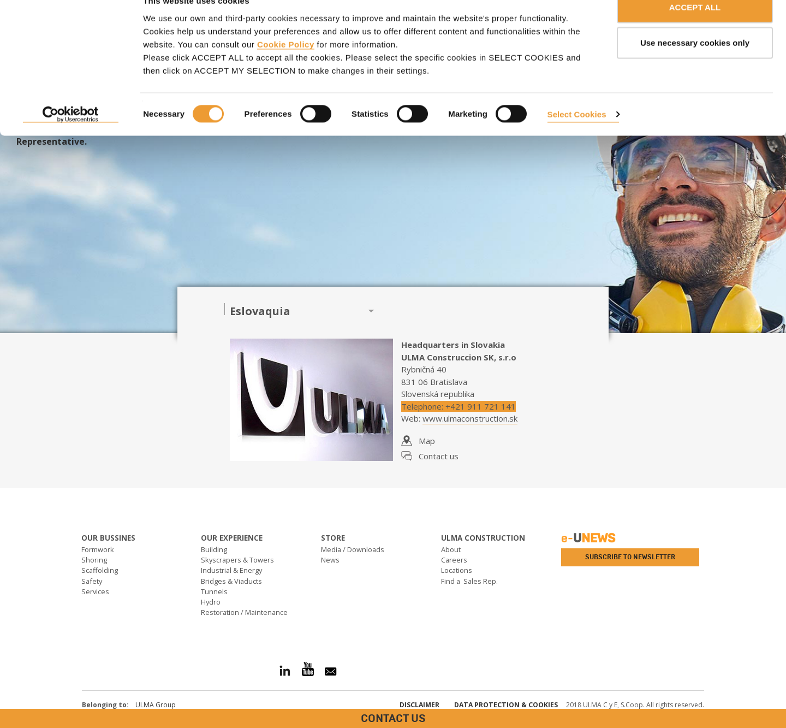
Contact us (438, 456)
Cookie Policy (285, 65)
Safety (91, 581)
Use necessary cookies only (694, 64)
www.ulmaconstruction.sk (469, 418)
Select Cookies (576, 135)
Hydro (211, 602)
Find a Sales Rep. (469, 581)
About (451, 549)
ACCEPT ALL (694, 28)
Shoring (94, 560)
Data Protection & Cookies (506, 704)
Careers (454, 560)
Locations (456, 570)
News (330, 560)
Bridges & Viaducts (231, 581)
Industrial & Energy (231, 570)
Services (95, 591)
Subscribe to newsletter (630, 557)
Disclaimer (419, 704)
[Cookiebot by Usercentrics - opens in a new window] (70, 136)
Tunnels (214, 591)
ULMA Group (155, 704)
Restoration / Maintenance (244, 612)
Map (427, 440)
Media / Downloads (352, 549)
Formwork (97, 549)
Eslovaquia (260, 311)
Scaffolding (99, 570)
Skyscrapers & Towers (237, 560)
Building (214, 549)
